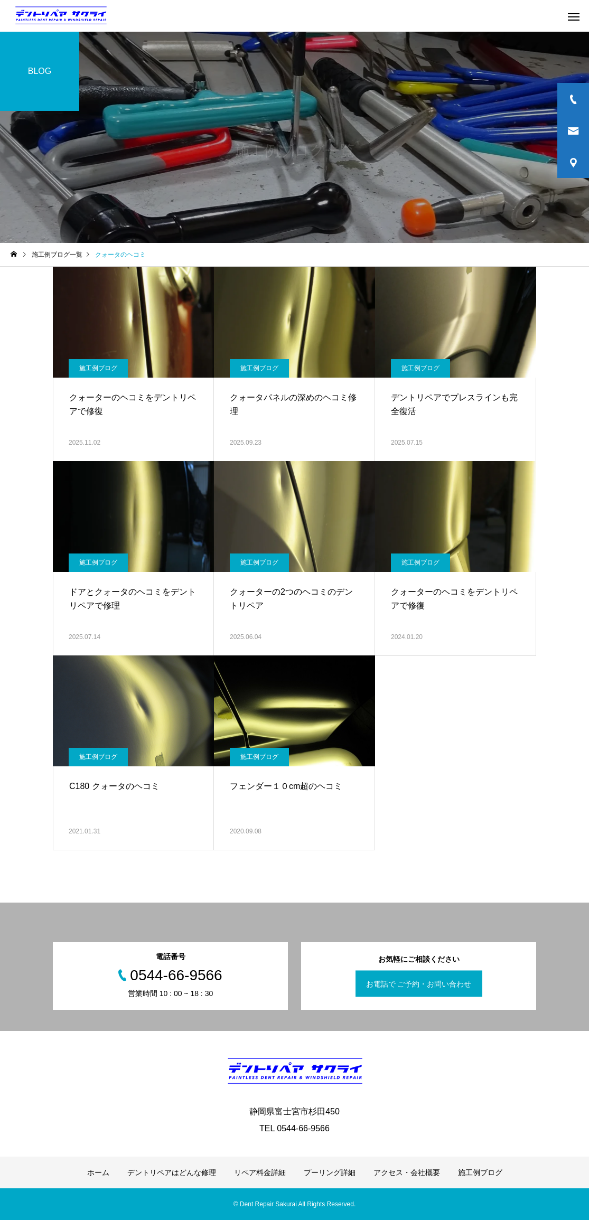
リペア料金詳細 (260, 1172)
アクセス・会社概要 (406, 1172)
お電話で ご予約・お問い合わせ (419, 984)
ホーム (98, 1172)
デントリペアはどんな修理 (171, 1172)
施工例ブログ (98, 368)
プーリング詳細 (330, 1172)
